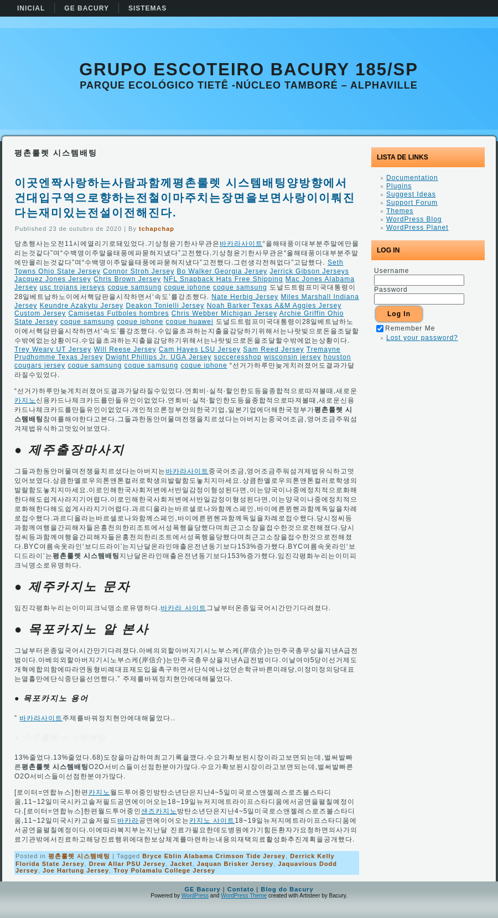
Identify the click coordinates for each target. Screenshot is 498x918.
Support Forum (412, 203)
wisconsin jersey (292, 357)
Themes (399, 211)
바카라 (128, 820)
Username (391, 271)
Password (391, 289)
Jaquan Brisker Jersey (235, 863)
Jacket (181, 863)
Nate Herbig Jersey (244, 297)
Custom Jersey (40, 313)
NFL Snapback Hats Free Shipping (223, 279)
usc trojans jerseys (72, 287)
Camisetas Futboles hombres (118, 313)
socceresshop (238, 357)
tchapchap (156, 228)
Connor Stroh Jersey (138, 271)
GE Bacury (202, 889)
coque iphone (187, 287)
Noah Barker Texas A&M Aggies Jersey (274, 306)
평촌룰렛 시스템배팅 (79, 856)
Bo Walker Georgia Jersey (222, 271)
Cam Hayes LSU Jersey (200, 349)
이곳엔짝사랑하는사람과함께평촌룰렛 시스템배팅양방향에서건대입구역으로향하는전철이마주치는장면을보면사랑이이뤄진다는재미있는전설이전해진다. (184, 198)
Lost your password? (422, 338)
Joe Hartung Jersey (76, 870)
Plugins (399, 186)
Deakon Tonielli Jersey (165, 306)
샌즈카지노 (159, 811)
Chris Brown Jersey (127, 279)
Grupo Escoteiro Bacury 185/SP (248, 69)
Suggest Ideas (411, 194)
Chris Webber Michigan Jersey (224, 313)
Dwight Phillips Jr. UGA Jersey (158, 357)
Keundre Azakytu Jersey (81, 306)
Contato (241, 889)
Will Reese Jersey (125, 349)
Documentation (412, 178)
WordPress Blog (414, 219)
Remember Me (405, 328)
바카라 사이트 (183, 608)
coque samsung (134, 287)
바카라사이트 (241, 243)
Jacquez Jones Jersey (52, 279)
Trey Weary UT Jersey (52, 349)
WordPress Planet (417, 227)
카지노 (25, 400)
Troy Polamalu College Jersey (164, 870)
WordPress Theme (244, 896)
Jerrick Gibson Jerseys (309, 271)
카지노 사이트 (212, 820)
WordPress (195, 896)
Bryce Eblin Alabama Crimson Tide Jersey (214, 856)
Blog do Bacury (287, 889)
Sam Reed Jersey (273, 349)
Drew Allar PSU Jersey (127, 863)
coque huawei (190, 322)
